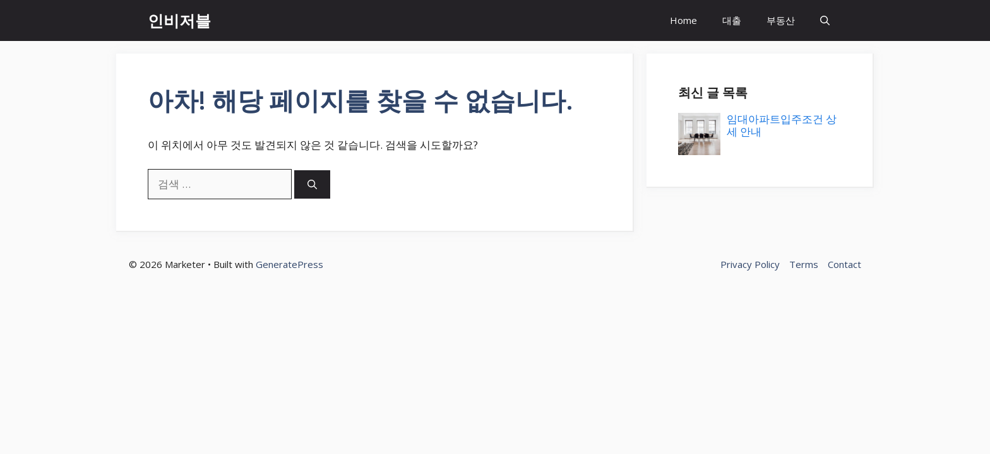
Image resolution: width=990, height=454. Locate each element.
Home (683, 20)
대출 (731, 20)
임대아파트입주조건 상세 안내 (782, 125)
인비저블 (179, 20)
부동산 (780, 20)
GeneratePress (289, 264)
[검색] (312, 184)
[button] (825, 20)
